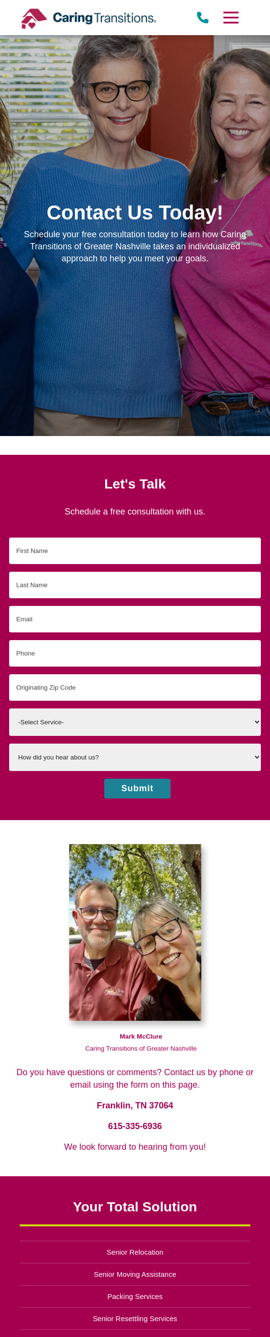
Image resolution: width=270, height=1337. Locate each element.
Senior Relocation (135, 1252)
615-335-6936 (135, 1126)
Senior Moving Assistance (135, 1274)
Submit (138, 788)
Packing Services (135, 1296)
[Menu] (231, 17)
